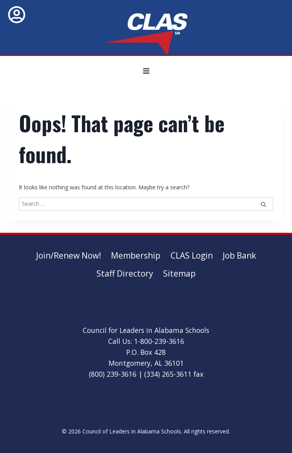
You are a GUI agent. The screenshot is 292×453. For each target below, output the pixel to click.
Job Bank (239, 255)
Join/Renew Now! (68, 255)
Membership (135, 255)
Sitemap (179, 273)
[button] (146, 71)
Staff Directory (124, 273)
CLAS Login (191, 255)
